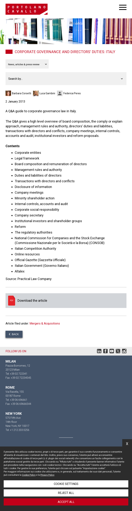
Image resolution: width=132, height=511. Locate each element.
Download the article (66, 300)
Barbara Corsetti (21, 93)
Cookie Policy (29, 475)
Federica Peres (72, 93)
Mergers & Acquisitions (44, 323)
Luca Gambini (47, 93)
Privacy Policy (47, 475)
